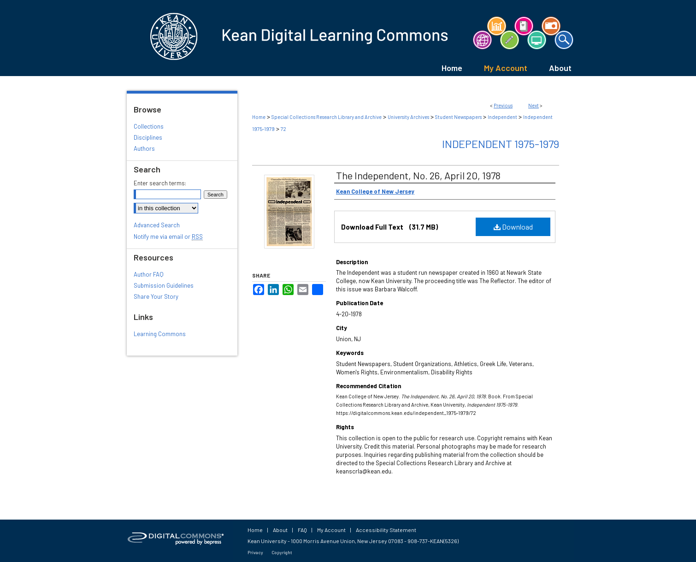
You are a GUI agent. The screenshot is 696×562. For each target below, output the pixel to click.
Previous (503, 105)
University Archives (408, 117)
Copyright (281, 552)
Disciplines (148, 137)
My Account (331, 530)
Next (533, 105)
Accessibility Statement (386, 530)
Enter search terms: (160, 183)
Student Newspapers (458, 117)
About (280, 530)
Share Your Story (156, 296)
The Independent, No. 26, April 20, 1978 (418, 175)
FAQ (302, 530)
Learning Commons (160, 333)
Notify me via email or (168, 236)
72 (283, 129)
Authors (144, 148)
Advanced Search (157, 225)
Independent (502, 117)
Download (513, 226)
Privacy (255, 552)
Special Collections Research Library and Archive (326, 117)
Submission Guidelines (164, 285)
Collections (149, 126)
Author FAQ (149, 274)
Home (258, 117)
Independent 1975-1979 (500, 143)
